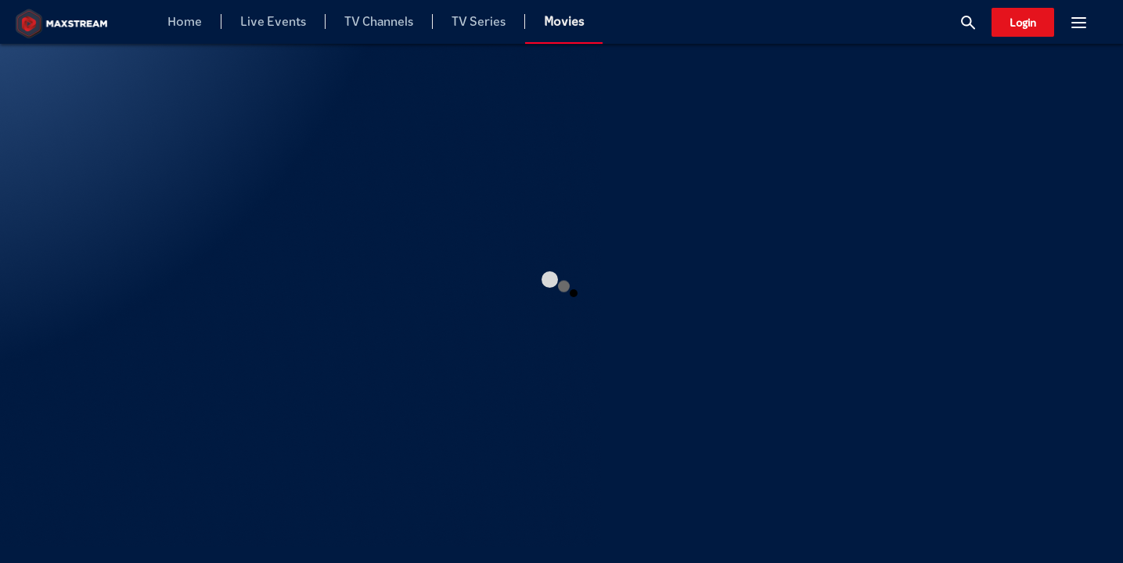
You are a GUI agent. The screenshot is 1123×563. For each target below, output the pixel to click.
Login (1023, 22)
